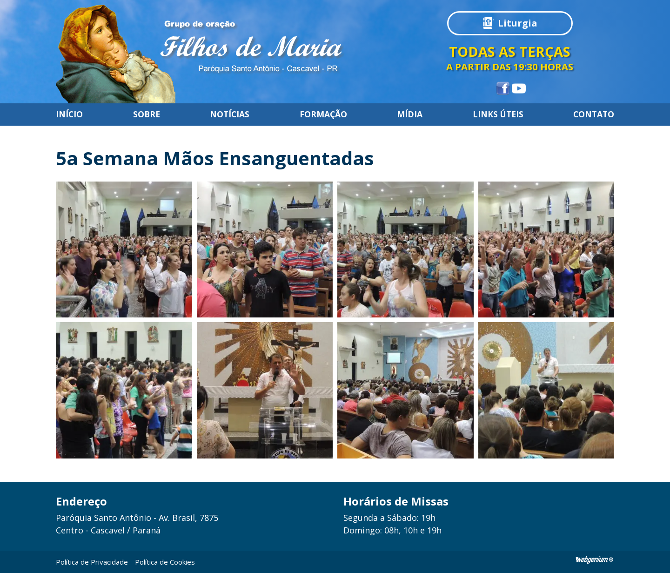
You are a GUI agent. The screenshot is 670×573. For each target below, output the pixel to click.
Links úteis (498, 114)
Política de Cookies (165, 561)
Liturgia (517, 23)
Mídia (409, 114)
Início (69, 114)
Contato (593, 114)
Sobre (146, 114)
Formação (323, 114)
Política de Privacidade (92, 561)
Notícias (229, 114)
